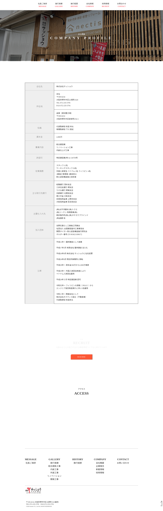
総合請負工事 (54, 466)
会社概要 (100, 463)
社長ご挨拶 (42, 5)
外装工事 (54, 473)
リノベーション (54, 476)
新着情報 (100, 469)
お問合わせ (121, 5)
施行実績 (59, 5)
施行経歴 (74, 5)
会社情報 (90, 5)
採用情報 (105, 5)
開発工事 (54, 479)
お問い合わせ (123, 463)
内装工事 (54, 469)
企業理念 (100, 466)
